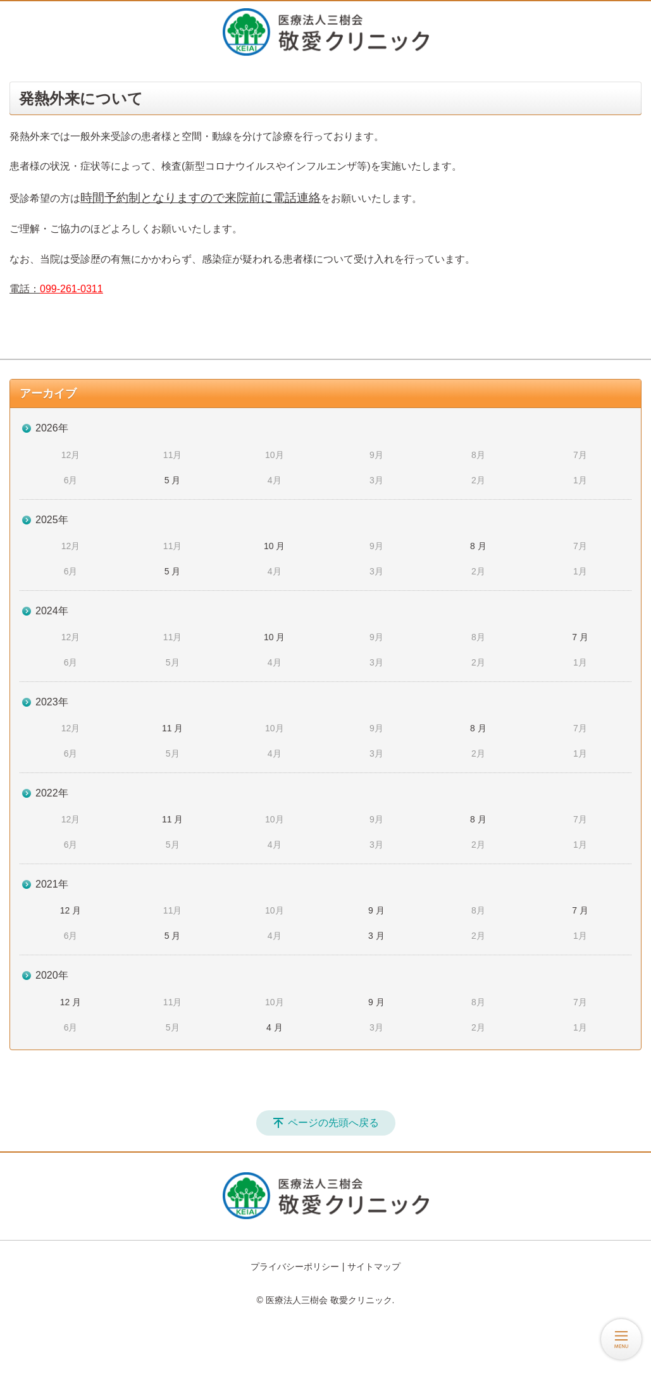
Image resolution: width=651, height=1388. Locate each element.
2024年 (51, 610)
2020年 (51, 975)
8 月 (478, 546)
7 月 (580, 637)
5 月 (172, 480)
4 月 (274, 1027)
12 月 (70, 910)
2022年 (51, 793)
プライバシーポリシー (295, 1266)
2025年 (51, 519)
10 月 (274, 546)
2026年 (51, 428)
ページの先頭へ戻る (333, 1122)
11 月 (172, 728)
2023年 (51, 702)
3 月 (376, 936)
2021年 (51, 884)
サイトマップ (373, 1266)
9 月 (376, 910)
